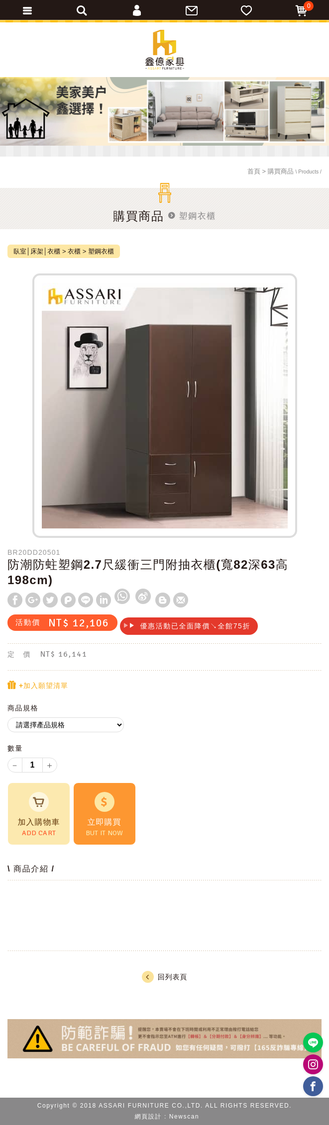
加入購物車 (39, 815)
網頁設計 (148, 1116)
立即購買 (104, 815)
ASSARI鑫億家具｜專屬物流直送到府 (164, 50)
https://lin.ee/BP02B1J (313, 1042)
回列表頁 (164, 977)
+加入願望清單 (37, 685)
